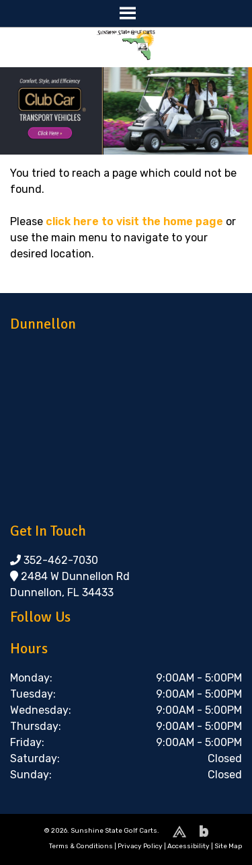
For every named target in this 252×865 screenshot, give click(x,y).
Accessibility (188, 846)
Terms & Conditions (81, 846)
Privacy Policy (140, 846)
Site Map (228, 846)
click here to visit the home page (134, 221)
